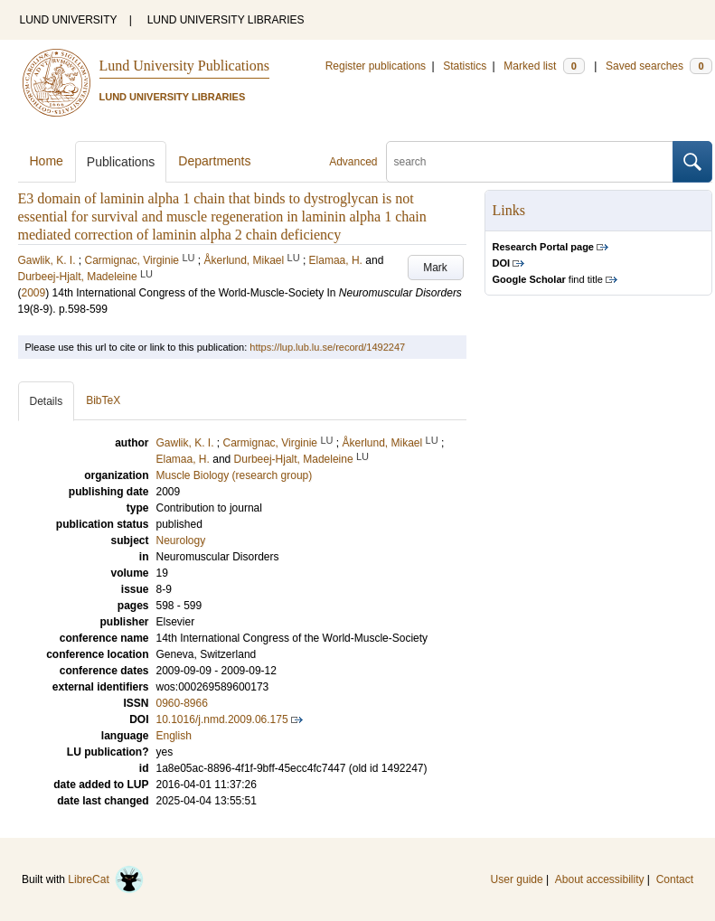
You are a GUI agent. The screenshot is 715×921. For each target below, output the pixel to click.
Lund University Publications (184, 65)
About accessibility (599, 879)
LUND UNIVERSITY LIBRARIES (226, 20)
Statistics (464, 66)
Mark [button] (435, 267)
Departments (214, 161)
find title (548, 279)
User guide (517, 879)
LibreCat (106, 879)
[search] (529, 162)
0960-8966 (182, 703)
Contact (674, 879)
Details (46, 401)
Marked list (543, 66)
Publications (121, 162)
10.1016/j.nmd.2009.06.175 (222, 719)
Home (46, 161)
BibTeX (103, 400)
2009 (34, 293)
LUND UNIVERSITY (69, 20)
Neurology (181, 540)
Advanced (353, 161)
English (174, 735)
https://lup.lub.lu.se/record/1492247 (327, 347)
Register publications (375, 66)
